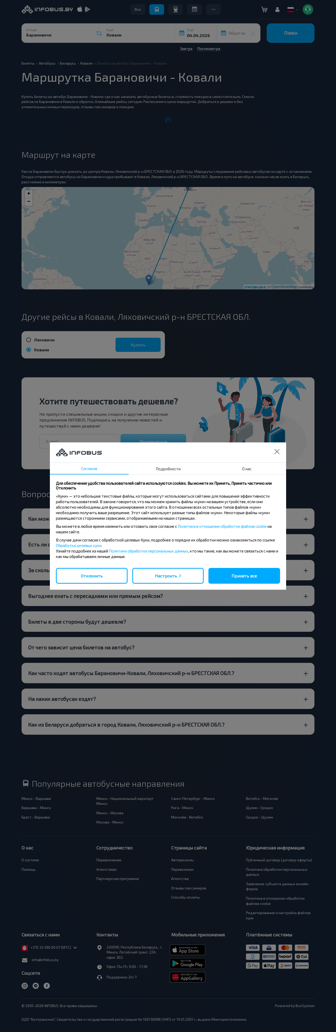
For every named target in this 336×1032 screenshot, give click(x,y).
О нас (246, 468)
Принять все (244, 575)
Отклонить (92, 575)
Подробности (168, 468)
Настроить (166, 575)
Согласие (89, 468)
